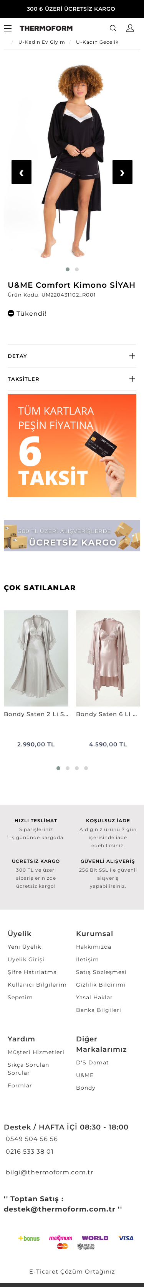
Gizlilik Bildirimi (101, 984)
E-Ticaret (43, 1271)
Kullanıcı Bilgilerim (37, 984)
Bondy (86, 1087)
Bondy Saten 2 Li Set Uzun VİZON (36, 714)
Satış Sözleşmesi (101, 972)
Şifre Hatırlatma (32, 972)
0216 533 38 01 (29, 1151)
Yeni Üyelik (24, 946)
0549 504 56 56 (31, 1139)
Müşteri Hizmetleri (36, 1052)
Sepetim (20, 997)
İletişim (87, 959)
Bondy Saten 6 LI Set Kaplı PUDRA (108, 714)
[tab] (72, 355)
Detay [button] (17, 356)
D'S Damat (92, 1062)
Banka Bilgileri (98, 1010)
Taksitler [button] (24, 379)
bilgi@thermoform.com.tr (48, 1172)
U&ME (85, 1075)
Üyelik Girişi (26, 959)
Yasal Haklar (94, 997)
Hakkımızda (93, 946)
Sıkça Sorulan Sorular (28, 1068)
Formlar (20, 1085)
